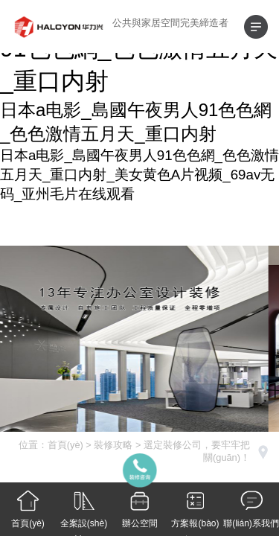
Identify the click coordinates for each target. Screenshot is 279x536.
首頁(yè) (65, 444)
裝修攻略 (113, 444)
